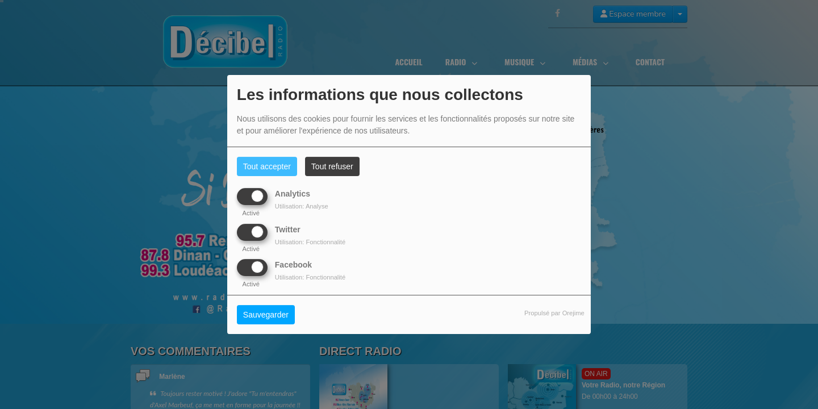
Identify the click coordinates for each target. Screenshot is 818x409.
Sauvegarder (266, 314)
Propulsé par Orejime (554, 313)
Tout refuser (332, 166)
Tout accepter (267, 166)
